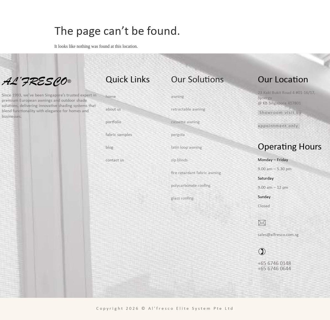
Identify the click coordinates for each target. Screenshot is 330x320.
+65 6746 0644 (274, 269)
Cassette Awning (165, 122)
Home (183, 11)
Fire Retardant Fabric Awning (176, 173)
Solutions (225, 11)
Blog (298, 11)
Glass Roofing (162, 198)
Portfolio (250, 11)
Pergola (158, 135)
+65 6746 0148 (274, 263)
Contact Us (315, 11)
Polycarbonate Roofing (170, 185)
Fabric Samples (276, 11)
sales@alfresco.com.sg (278, 235)
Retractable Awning (168, 109)
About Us (200, 11)
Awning (157, 97)
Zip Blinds (159, 160)
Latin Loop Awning (166, 147)
